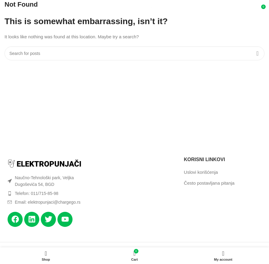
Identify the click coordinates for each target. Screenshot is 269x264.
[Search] (134, 53)
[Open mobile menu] (13, 9)
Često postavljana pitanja (209, 183)
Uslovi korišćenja (201, 172)
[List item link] (45, 193)
